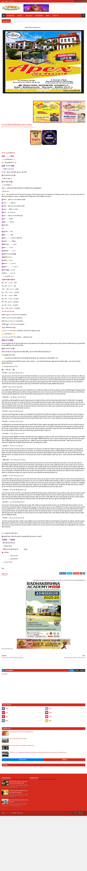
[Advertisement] (29, 718)
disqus (49, 724)
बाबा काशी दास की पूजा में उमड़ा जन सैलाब (76, 61)
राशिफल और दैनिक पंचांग (31, 128)
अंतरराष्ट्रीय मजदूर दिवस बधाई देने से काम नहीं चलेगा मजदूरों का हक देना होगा (18, 773)
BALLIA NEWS (29, 15)
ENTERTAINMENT (39, 15)
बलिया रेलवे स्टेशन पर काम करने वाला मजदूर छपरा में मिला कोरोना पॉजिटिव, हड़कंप (18, 764)
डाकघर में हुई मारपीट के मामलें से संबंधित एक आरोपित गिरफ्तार (76, 69)
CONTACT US (55, 15)
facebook (54, 724)
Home (3, 1)
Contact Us (12, 1)
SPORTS (48, 15)
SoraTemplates (8, 793)
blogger (44, 724)
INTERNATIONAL (11, 15)
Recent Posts (66, 84)
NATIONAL (19, 15)
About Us (6, 1)
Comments (78, 84)
